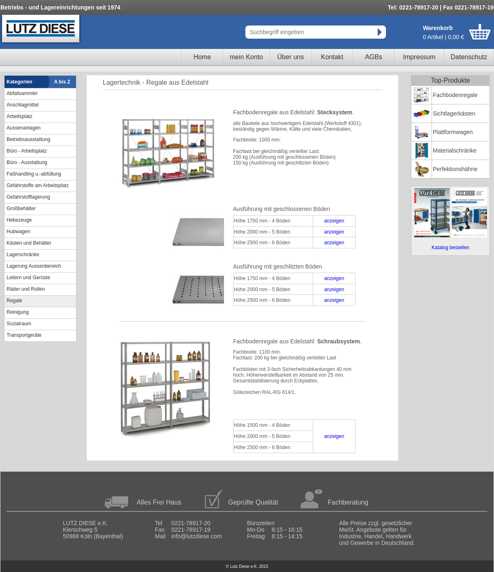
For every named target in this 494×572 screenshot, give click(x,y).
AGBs (373, 56)
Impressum (419, 56)
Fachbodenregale (455, 95)
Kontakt (332, 56)
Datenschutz (469, 56)
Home (202, 56)
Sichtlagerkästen (454, 113)
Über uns (290, 56)
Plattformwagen (453, 132)
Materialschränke (455, 150)
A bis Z (62, 82)
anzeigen (334, 221)
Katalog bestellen (450, 247)
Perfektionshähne (455, 169)
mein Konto (246, 56)
